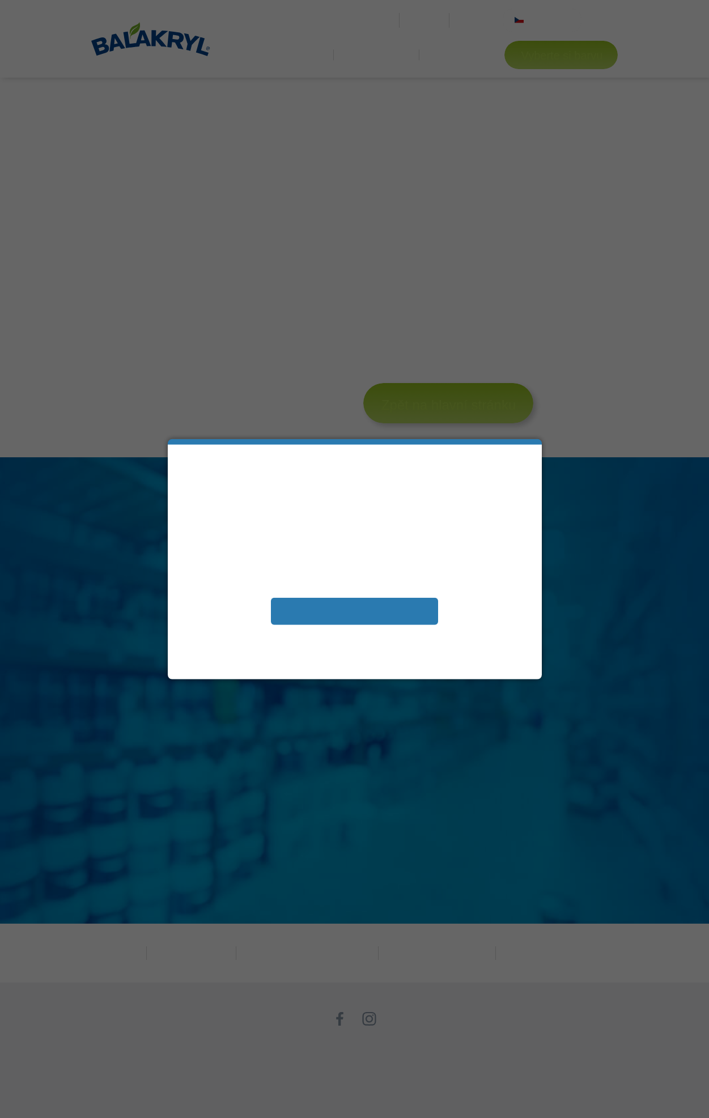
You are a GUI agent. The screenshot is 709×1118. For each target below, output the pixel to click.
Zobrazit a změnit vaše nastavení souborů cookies (354, 636)
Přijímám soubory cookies (354, 610)
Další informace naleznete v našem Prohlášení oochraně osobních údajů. (354, 653)
